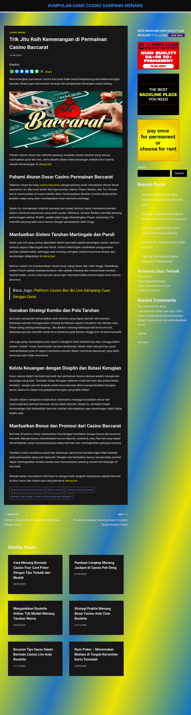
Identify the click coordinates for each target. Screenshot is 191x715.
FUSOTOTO (145, 276)
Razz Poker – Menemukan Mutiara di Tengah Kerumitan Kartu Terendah (96, 654)
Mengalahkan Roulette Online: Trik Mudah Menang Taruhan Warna (33, 613)
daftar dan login (165, 311)
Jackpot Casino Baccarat (80, 489)
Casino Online (54, 489)
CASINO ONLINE (17, 32)
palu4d (142, 333)
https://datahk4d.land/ (152, 281)
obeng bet (71, 480)
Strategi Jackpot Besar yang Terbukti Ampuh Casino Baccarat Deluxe (162, 199)
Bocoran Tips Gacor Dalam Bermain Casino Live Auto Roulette (33, 654)
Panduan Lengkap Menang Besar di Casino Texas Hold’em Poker (98, 519)
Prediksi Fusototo (149, 290)
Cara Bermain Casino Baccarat (27, 489)
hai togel (143, 342)
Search (142, 167)
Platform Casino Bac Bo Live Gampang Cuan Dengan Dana (33, 519)
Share (48, 71)
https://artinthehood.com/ (154, 285)
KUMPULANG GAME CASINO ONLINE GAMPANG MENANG (41, 496)
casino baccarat (50, 185)
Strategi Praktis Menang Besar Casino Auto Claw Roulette (92, 613)
